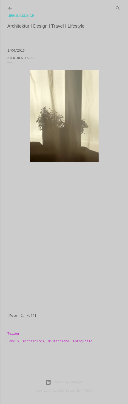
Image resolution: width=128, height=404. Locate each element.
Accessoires (33, 341)
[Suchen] (118, 7)
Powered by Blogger (64, 382)
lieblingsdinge (20, 16)
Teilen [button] (13, 334)
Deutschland (58, 341)
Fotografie (82, 341)
